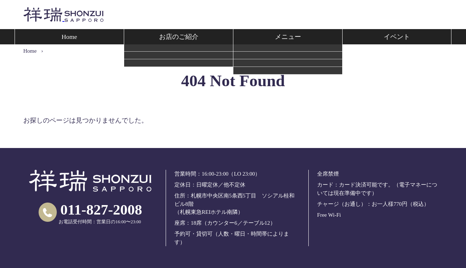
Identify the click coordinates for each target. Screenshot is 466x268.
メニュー (288, 36)
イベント (397, 36)
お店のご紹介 (178, 36)
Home (69, 36)
